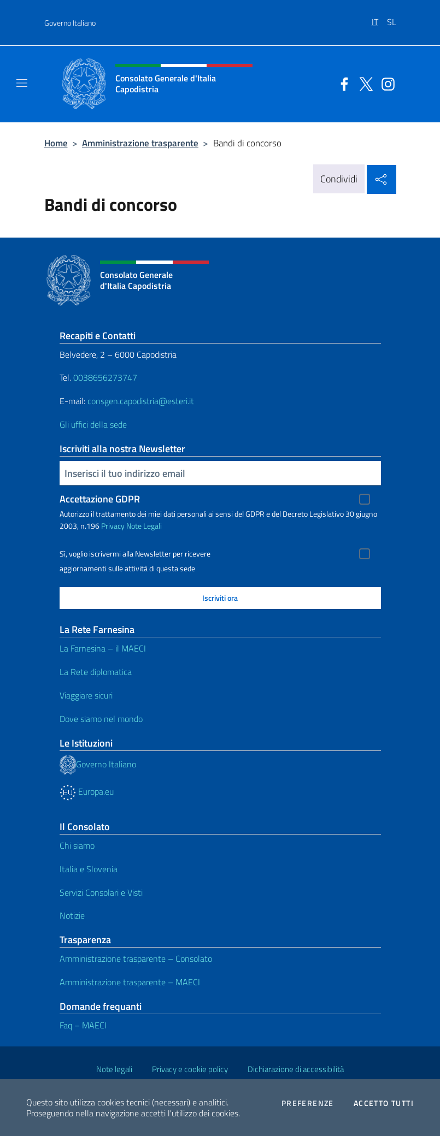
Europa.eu (87, 791)
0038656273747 (105, 377)
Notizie (72, 915)
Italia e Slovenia (89, 868)
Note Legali (144, 525)
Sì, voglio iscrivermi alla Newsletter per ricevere (135, 554)
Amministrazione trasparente (140, 143)
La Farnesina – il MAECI (103, 648)
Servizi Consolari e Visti (101, 892)
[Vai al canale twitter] (363, 83)
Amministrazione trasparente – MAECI (130, 982)
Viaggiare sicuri (86, 695)
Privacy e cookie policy (190, 1069)
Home (56, 143)
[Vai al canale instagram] (385, 83)
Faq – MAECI (83, 1025)
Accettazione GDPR (100, 499)
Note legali (114, 1069)
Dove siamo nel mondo (101, 718)
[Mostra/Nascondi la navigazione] (21, 83)
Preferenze (307, 1103)
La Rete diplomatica (96, 671)
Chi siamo (77, 845)
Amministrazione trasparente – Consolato (136, 958)
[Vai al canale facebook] (342, 83)
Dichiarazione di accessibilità (296, 1069)
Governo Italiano (70, 22)
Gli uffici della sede (93, 424)
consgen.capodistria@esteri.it (140, 400)
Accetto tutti (384, 1103)
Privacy (113, 525)
